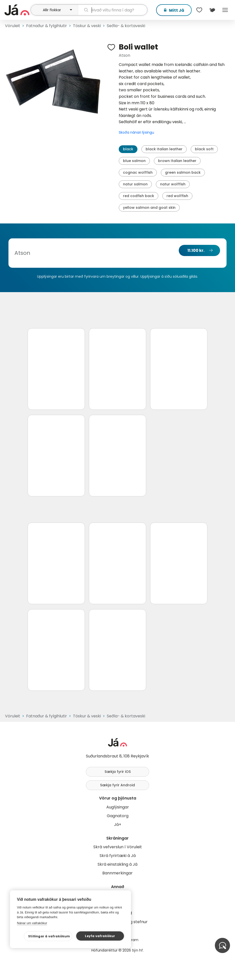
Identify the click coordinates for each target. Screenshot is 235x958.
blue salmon (134, 160)
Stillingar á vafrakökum (49, 936)
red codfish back (138, 195)
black (128, 149)
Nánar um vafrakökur (32, 923)
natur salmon (135, 184)
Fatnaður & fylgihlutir (46, 26)
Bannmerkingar (117, 873)
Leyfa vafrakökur (100, 936)
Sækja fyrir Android (117, 785)
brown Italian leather (177, 160)
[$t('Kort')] (212, 9)
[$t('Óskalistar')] (199, 9)
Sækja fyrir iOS (118, 771)
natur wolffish (172, 184)
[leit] (112, 10)
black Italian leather (164, 149)
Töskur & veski (87, 26)
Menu (225, 9)
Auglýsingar (117, 807)
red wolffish (177, 195)
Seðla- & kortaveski (126, 26)
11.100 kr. (195, 250)
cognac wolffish (138, 172)
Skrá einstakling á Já (117, 864)
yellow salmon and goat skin (149, 207)
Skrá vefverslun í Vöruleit (117, 847)
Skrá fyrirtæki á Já (118, 855)
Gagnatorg (117, 816)
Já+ (117, 824)
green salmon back (183, 172)
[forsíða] (16, 9)
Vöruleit (12, 26)
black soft (204, 149)
